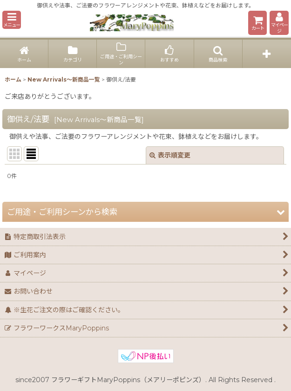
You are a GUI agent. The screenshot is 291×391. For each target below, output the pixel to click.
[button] (11, 20)
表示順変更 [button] (169, 155)
